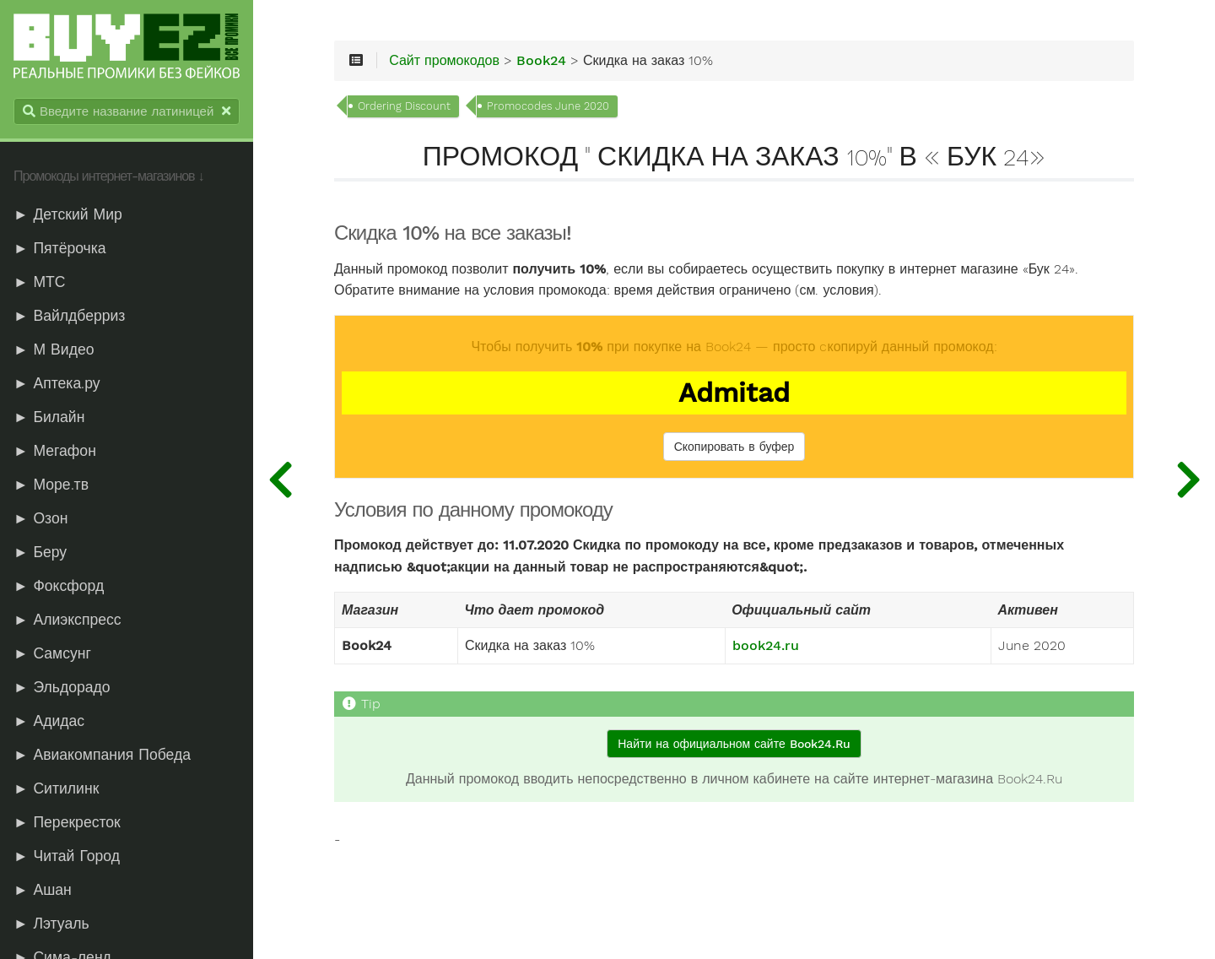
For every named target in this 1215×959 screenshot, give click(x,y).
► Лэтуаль (51, 923)
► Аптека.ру (57, 383)
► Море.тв (51, 484)
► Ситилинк (56, 788)
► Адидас (49, 720)
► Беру (40, 552)
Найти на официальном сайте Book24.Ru (734, 743)
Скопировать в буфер (734, 446)
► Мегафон (55, 450)
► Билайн (49, 417)
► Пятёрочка (60, 248)
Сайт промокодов (444, 60)
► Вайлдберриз (69, 315)
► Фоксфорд (59, 585)
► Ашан (43, 889)
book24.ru (765, 645)
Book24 (541, 60)
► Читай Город (67, 856)
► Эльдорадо (62, 687)
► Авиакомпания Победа (102, 754)
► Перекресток (67, 822)
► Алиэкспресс (68, 619)
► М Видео (54, 349)
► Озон (41, 518)
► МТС (40, 282)
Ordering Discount (404, 106)
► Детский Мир (68, 214)
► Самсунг (52, 653)
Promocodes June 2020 (548, 106)
